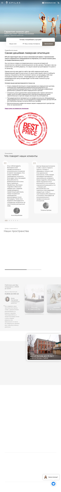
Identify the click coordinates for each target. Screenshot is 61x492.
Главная (6, 35)
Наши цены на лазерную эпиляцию (17, 108)
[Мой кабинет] (58, 2)
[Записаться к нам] (48, 2)
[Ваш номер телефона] (32, 44)
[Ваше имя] (15, 44)
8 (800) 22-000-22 (12, 295)
